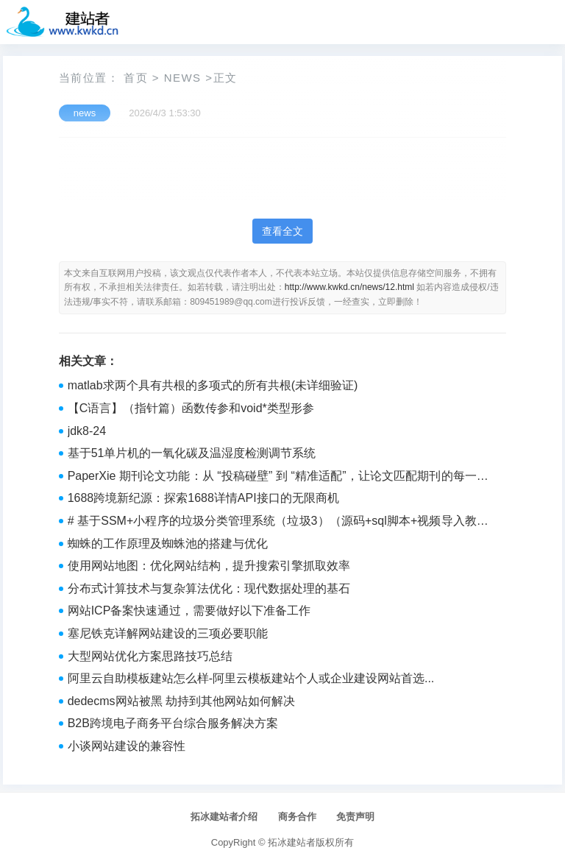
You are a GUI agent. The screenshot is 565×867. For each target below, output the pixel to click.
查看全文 (282, 231)
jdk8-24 (87, 431)
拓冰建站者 (292, 842)
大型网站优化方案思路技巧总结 (150, 656)
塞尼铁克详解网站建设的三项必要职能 (168, 633)
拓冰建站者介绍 (224, 816)
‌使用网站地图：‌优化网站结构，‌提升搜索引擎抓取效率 (209, 565)
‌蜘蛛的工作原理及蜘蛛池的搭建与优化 (168, 543)
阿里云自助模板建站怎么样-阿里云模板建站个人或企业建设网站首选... (251, 678)
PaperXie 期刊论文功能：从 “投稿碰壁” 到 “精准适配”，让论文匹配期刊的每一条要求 (278, 478)
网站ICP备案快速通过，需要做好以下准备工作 (189, 610)
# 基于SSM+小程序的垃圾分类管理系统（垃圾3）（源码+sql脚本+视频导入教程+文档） (278, 522)
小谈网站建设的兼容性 (126, 746)
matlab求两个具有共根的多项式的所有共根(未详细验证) (213, 385)
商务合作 (297, 816)
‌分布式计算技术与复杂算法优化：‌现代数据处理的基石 (209, 588)
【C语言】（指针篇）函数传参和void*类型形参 (191, 408)
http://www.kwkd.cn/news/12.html (349, 287)
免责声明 (355, 816)
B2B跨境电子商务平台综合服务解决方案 (173, 723)
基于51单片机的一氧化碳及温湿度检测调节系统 (192, 453)
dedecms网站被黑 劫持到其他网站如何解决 (181, 701)
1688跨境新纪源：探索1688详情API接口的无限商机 (203, 498)
